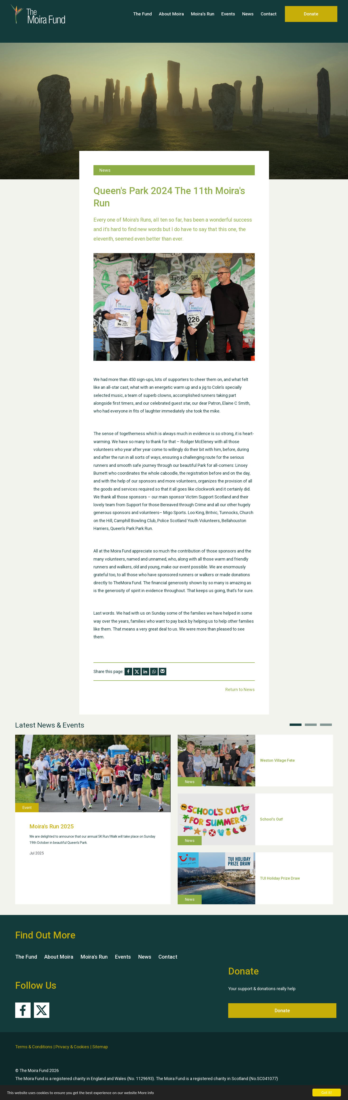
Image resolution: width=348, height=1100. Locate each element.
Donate (311, 21)
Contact (269, 21)
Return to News (240, 689)
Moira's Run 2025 (51, 826)
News (248, 21)
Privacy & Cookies (72, 1046)
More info (146, 1092)
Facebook (23, 1010)
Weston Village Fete (277, 760)
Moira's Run (202, 21)
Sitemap (100, 1046)
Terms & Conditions (33, 1046)
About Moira (171, 21)
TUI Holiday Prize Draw (280, 878)
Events (228, 21)
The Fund (142, 21)
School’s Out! (271, 819)
